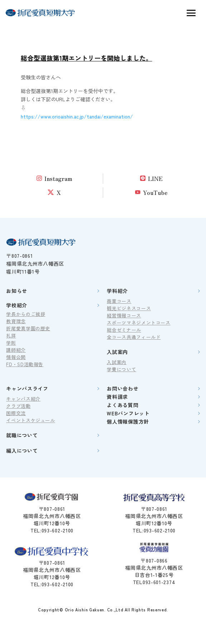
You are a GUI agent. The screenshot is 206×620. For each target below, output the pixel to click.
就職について (22, 435)
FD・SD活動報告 (24, 364)
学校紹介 (16, 305)
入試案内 (117, 351)
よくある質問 (122, 405)
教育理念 (16, 321)
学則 (11, 342)
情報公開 (16, 357)
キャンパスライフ (27, 388)
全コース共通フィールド (134, 337)
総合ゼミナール (124, 329)
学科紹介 (117, 290)
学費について (121, 369)
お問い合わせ (122, 388)
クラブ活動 (18, 405)
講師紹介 (16, 349)
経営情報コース (124, 315)
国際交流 (16, 413)
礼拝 (11, 335)
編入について (22, 450)
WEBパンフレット (128, 413)
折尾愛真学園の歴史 (28, 328)
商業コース (119, 301)
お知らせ (16, 290)
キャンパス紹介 (23, 398)
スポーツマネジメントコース (138, 322)
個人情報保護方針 (128, 421)
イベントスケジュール (30, 420)
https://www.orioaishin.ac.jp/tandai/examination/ (77, 116)
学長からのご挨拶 (25, 314)
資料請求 (117, 396)
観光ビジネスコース (129, 308)
